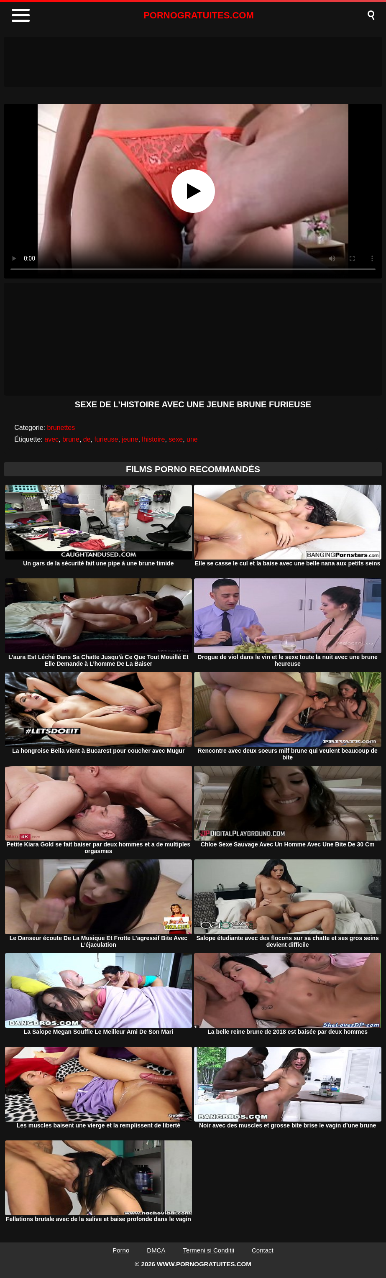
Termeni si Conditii (208, 1250)
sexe (176, 439)
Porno (120, 1250)
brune (70, 439)
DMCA (156, 1250)
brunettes (61, 427)
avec (51, 439)
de (87, 439)
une (192, 439)
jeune (130, 439)
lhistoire (153, 439)
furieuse (106, 439)
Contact (263, 1250)
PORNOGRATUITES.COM (198, 15)
